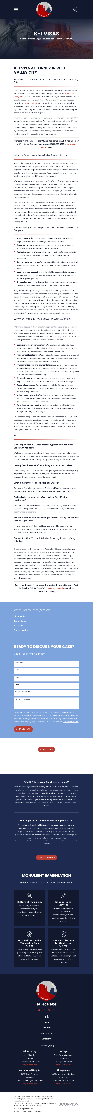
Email (17, 684)
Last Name (19, 670)
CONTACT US (46, 749)
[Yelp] (49, 1010)
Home (46, 1022)
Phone (17, 677)
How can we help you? (22, 699)
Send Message (23, 729)
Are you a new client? (22, 692)
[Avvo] (39, 1010)
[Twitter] (54, 1010)
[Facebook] (44, 1010)
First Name (19, 663)
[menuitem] (19, 615)
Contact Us (46, 1039)
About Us (46, 1027)
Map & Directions (29, 1064)
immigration (31, 103)
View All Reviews (46, 857)
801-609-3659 (46, 1004)
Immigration (46, 1033)
